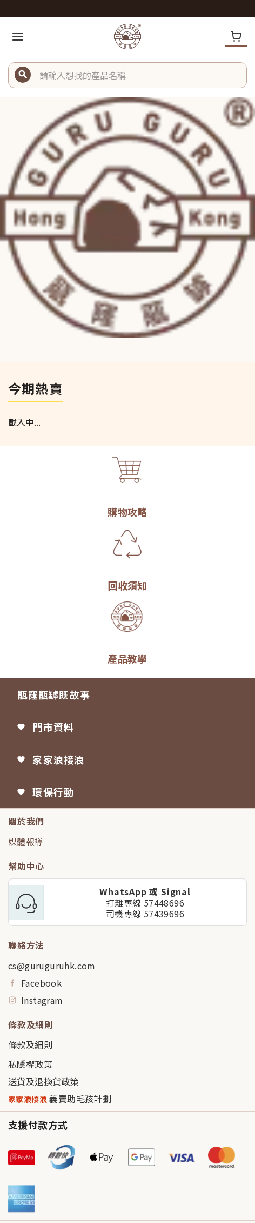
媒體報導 (26, 841)
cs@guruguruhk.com (52, 965)
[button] (138, 75)
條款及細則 (30, 1044)
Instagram (35, 1000)
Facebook (35, 982)
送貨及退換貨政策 (43, 1081)
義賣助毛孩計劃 (59, 1099)
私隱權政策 (30, 1064)
